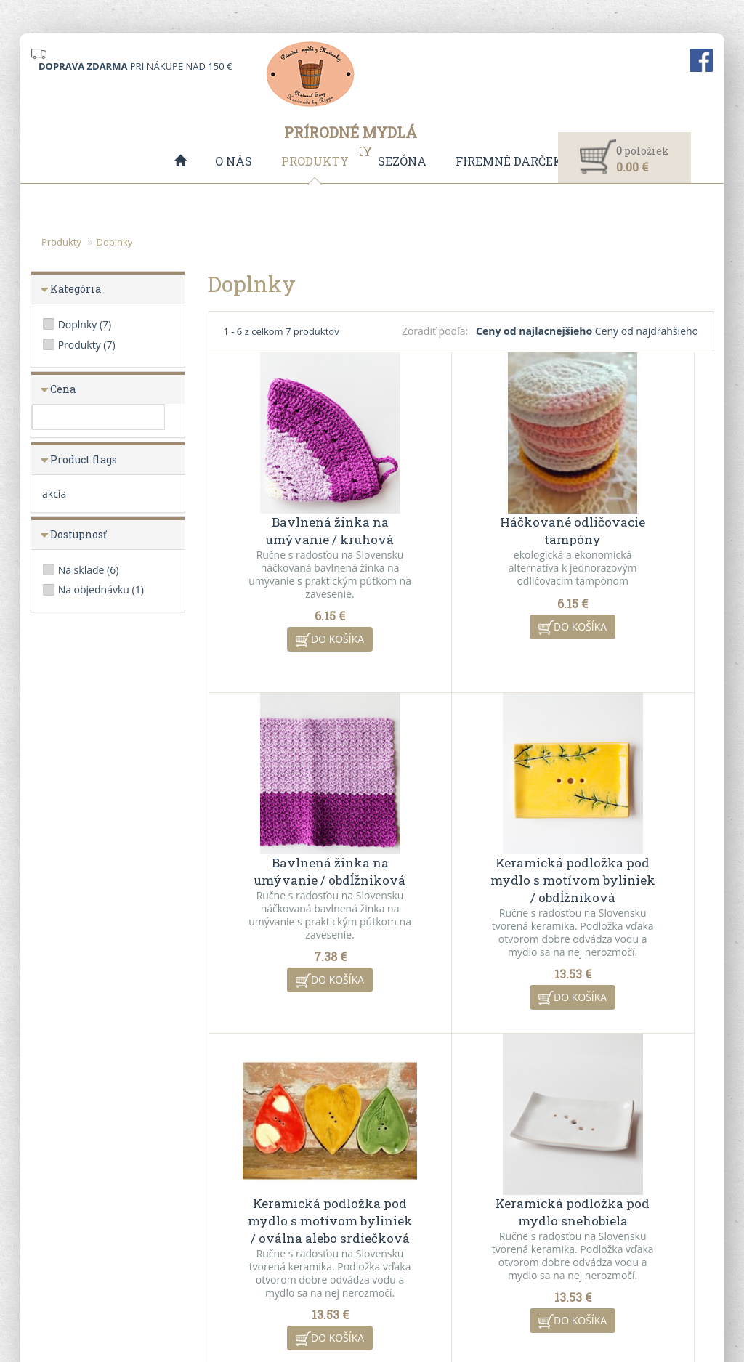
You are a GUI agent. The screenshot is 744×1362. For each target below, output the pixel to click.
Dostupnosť (78, 535)
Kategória (75, 289)
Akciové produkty (421, 1214)
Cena (63, 390)
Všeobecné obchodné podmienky (280, 1195)
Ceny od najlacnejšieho (535, 332)
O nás (233, 161)
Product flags (83, 460)
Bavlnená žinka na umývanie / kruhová (293, 516)
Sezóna (402, 161)
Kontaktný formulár (602, 1195)
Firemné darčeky (513, 161)
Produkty (315, 161)
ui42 (501, 1306)
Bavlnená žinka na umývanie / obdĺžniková (628, 525)
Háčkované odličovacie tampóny (460, 516)
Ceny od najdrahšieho (646, 332)
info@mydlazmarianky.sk (101, 1221)
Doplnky (114, 242)
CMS (427, 1306)
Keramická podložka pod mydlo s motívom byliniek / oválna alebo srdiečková (461, 874)
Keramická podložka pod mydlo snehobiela (629, 857)
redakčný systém (345, 1306)
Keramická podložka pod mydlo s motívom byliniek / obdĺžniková (292, 865)
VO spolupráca (239, 1214)
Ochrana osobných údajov (264, 1233)
